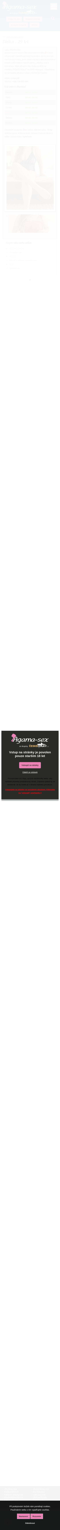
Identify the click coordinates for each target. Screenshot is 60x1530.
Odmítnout (30, 1523)
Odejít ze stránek (30, 772)
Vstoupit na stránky (29, 765)
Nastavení (23, 1516)
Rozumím (36, 1516)
